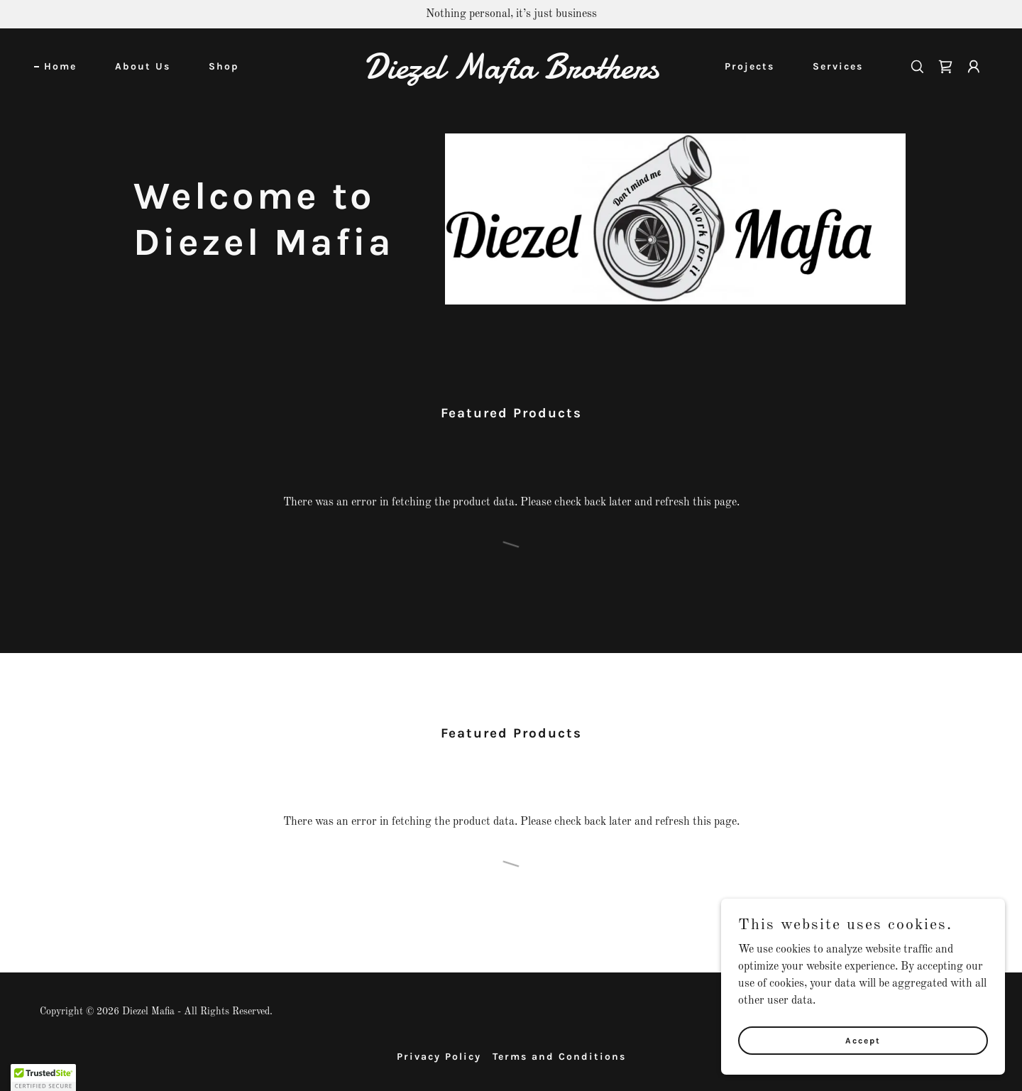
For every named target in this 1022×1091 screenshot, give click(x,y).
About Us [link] (142, 66)
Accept (863, 1040)
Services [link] (838, 66)
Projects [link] (749, 66)
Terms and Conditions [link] (559, 1057)
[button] (974, 67)
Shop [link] (224, 66)
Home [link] (60, 66)
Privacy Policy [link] (439, 1057)
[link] (511, 75)
